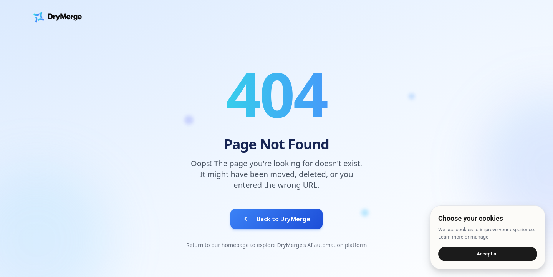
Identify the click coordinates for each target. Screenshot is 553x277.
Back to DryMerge (276, 219)
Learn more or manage (463, 237)
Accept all (488, 254)
